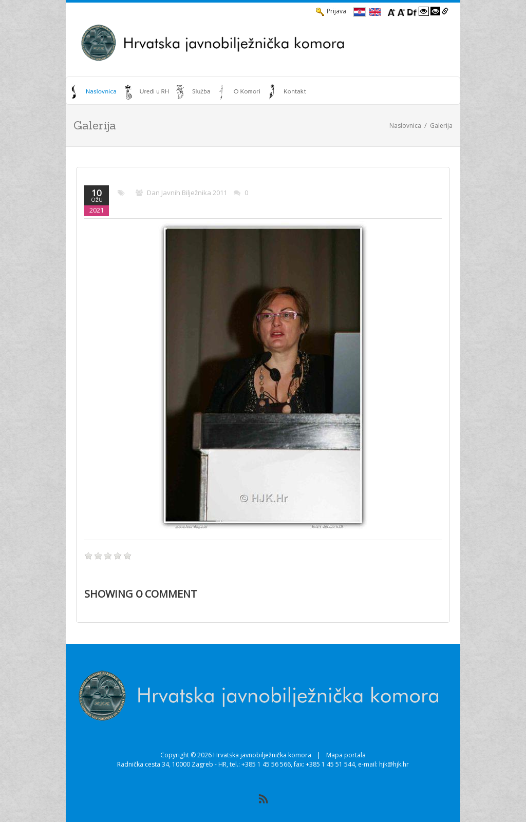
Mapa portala (346, 755)
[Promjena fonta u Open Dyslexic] (412, 11)
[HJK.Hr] (263, 42)
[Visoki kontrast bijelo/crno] (424, 11)
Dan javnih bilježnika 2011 (187, 192)
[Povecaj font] (391, 11)
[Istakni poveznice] (445, 11)
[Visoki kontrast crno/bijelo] (435, 11)
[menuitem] (94, 91)
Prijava (331, 11)
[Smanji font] (401, 11)
